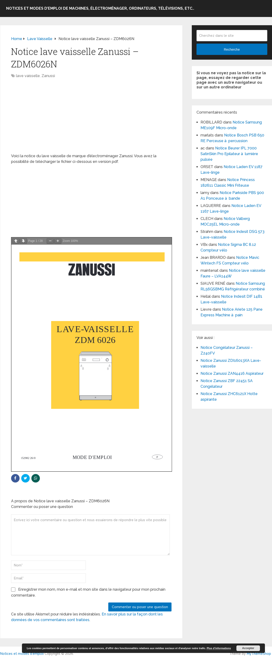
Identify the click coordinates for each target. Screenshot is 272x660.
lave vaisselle (28, 76)
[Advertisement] (91, 118)
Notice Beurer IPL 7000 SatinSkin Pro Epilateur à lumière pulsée (229, 154)
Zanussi (48, 76)
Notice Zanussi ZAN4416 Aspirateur (232, 373)
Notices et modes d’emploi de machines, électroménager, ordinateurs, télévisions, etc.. (100, 8)
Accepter (248, 648)
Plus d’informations (219, 648)
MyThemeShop (259, 654)
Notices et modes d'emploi (22, 654)
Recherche (232, 49)
